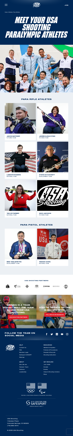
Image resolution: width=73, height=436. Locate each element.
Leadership (22, 371)
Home (6, 12)
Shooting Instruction (50, 354)
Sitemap (21, 357)
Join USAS (47, 364)
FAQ (20, 350)
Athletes (10, 12)
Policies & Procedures (51, 350)
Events (46, 369)
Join (66, 5)
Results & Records (49, 352)
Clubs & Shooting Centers (52, 371)
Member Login (23, 352)
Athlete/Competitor (49, 347)
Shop (45, 374)
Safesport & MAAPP (25, 354)
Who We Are (23, 364)
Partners (22, 369)
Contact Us (22, 347)
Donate (46, 367)
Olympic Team (23, 367)
